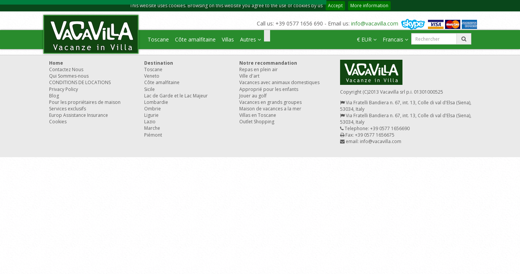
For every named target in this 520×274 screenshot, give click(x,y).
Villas (228, 39)
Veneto (151, 76)
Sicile (149, 89)
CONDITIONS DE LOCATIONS (80, 82)
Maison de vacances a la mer (270, 108)
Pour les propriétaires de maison (85, 102)
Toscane (158, 39)
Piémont (153, 135)
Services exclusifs (67, 108)
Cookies (58, 121)
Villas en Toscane (257, 115)
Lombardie (156, 102)
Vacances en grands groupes (270, 102)
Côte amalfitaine (195, 39)
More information (369, 5)
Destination (158, 63)
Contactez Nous (66, 69)
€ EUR (367, 39)
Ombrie (152, 108)
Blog (54, 95)
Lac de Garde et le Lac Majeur (176, 95)
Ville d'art (249, 76)
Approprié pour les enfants (268, 89)
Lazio (150, 121)
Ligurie (151, 115)
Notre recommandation (268, 63)
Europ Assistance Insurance (78, 115)
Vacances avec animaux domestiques (279, 82)
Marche (152, 128)
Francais (395, 39)
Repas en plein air (258, 69)
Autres (250, 39)
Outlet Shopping (256, 121)
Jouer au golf (253, 95)
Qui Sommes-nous (69, 76)
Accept (335, 5)
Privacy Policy (63, 89)
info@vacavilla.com (374, 23)
